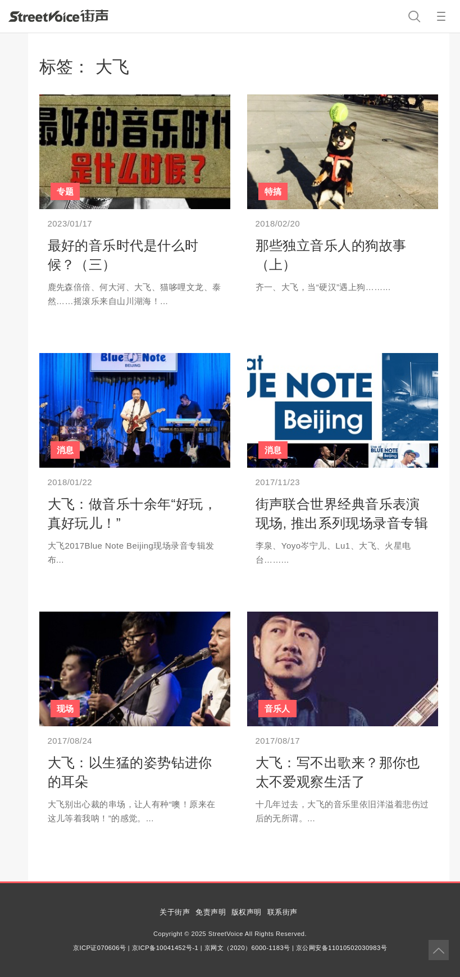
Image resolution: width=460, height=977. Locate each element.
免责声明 (210, 912)
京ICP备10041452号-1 (165, 947)
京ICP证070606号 (99, 947)
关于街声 (175, 912)
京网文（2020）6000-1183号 (247, 947)
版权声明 (246, 912)
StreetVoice (58, 16)
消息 (65, 450)
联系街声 (282, 912)
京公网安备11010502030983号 (341, 947)
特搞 (273, 191)
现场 (65, 708)
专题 (65, 191)
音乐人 (277, 708)
